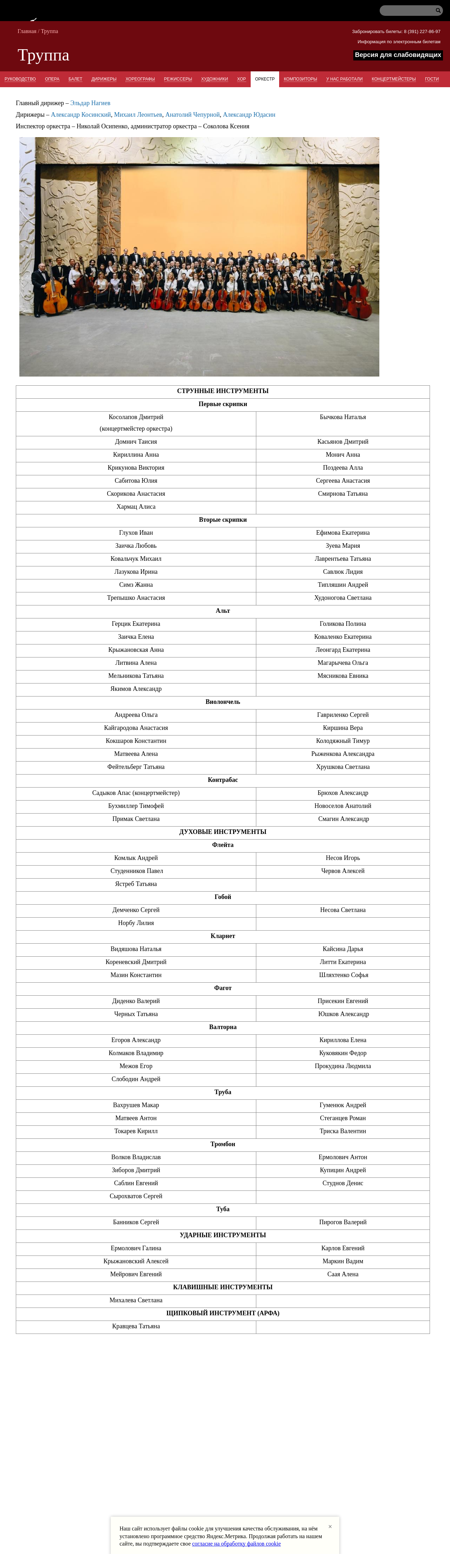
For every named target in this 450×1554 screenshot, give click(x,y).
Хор (241, 79)
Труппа (49, 31)
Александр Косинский (81, 114)
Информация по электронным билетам (399, 41)
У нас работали (344, 79)
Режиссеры (178, 79)
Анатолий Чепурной (192, 114)
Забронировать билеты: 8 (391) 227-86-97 (396, 31)
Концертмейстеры (394, 79)
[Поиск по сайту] (407, 11)
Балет (75, 79)
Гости (432, 79)
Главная (27, 31)
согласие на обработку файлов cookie (236, 1544)
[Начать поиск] (436, 11)
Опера (52, 79)
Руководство (20, 79)
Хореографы (140, 79)
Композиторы (300, 79)
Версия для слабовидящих (398, 54)
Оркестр (265, 79)
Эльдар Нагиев (90, 103)
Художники (214, 79)
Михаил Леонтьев (138, 114)
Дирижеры (103, 79)
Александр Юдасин (249, 114)
